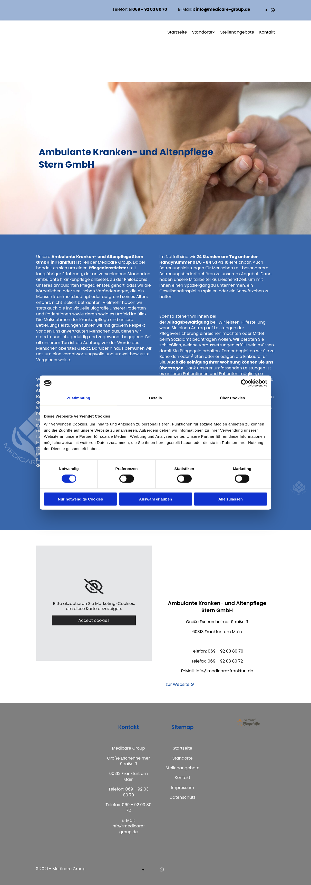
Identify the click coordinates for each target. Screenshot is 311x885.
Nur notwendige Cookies (80, 499)
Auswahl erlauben (155, 499)
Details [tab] (155, 398)
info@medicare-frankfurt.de (224, 671)
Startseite (177, 32)
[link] (93, 586)
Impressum (182, 788)
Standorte (202, 32)
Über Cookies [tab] (232, 398)
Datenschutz (182, 797)
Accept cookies (94, 620)
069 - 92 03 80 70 (225, 651)
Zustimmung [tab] (78, 398)
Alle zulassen (230, 499)
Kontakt (267, 32)
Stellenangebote (237, 32)
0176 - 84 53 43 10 (211, 262)
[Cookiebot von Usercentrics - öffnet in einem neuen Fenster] (244, 383)
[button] (180, 684)
